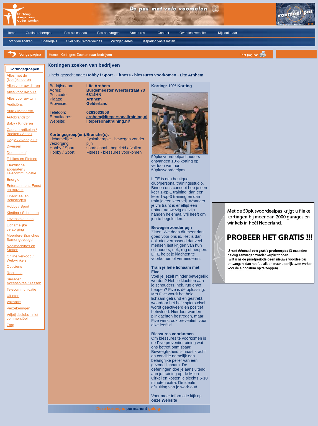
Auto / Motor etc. (20, 111)
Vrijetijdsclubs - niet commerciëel (22, 317)
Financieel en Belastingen (18, 198)
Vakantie (14, 302)
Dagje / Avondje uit (22, 140)
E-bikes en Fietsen (22, 159)
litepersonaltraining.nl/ (108, 121)
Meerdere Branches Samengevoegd (23, 237)
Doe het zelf (16, 153)
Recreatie (14, 273)
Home (11, 33)
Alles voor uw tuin (21, 98)
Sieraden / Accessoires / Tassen (24, 281)
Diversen (14, 146)
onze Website (164, 400)
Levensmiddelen (20, 219)
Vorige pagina (30, 54)
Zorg (10, 325)
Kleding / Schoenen (23, 213)
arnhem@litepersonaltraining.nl (116, 117)
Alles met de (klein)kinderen (19, 77)
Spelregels (49, 41)
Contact (163, 33)
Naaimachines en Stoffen (21, 248)
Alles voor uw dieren (23, 86)
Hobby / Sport (18, 206)
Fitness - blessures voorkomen (146, 75)
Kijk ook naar (227, 33)
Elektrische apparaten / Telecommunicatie (21, 169)
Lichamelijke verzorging (17, 227)
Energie (13, 179)
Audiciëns (15, 104)
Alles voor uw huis (21, 92)
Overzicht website (192, 33)
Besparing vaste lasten (158, 41)
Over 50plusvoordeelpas (84, 41)
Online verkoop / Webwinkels (20, 258)
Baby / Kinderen (20, 123)
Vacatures (137, 33)
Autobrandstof (18, 117)
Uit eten (13, 296)
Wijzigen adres (122, 41)
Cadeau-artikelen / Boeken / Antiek (22, 132)
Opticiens (14, 266)
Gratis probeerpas (39, 33)
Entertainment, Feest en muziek (24, 188)
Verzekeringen (18, 308)
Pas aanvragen (108, 33)
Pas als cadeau (75, 33)
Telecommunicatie (21, 289)
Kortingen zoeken (19, 41)
